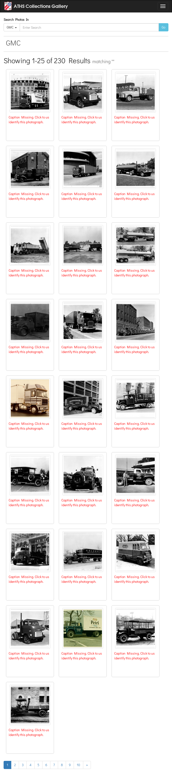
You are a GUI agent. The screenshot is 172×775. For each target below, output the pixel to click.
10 (78, 765)
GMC (12, 27)
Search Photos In (17, 19)
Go (163, 27)
